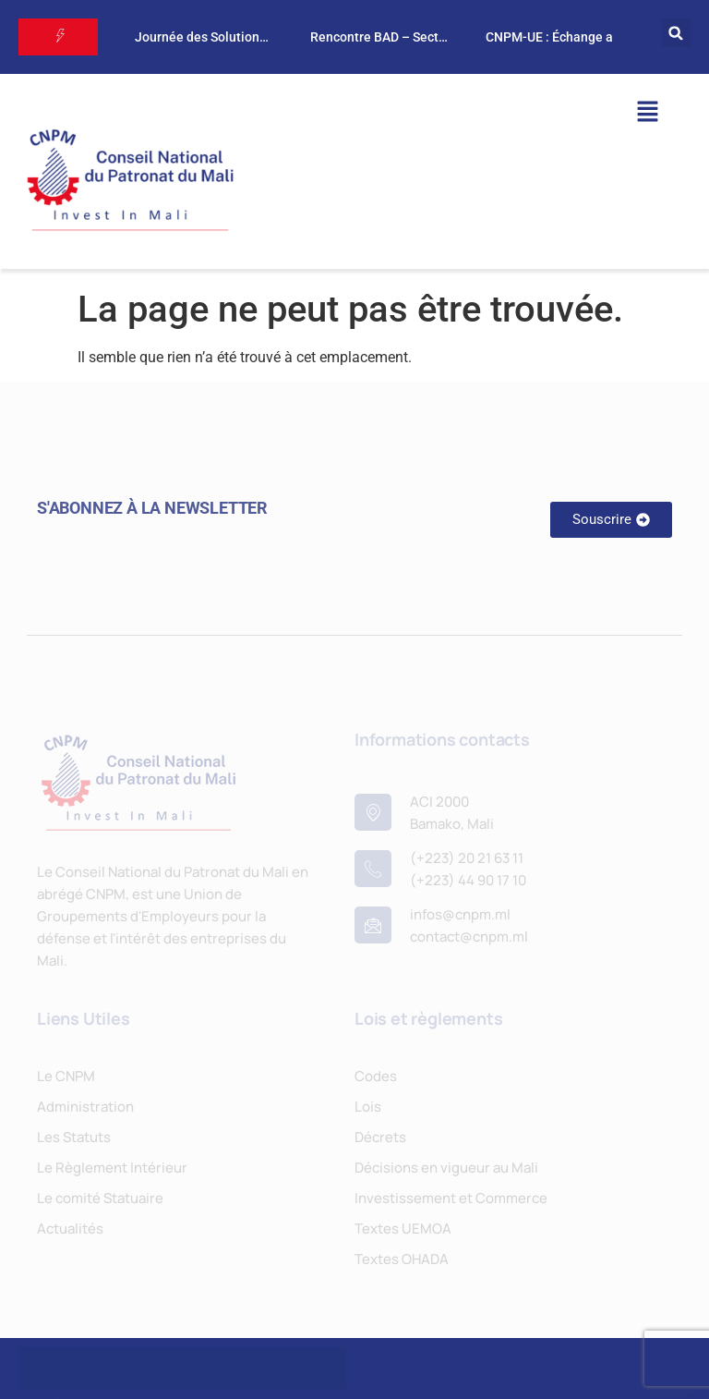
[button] (676, 32)
